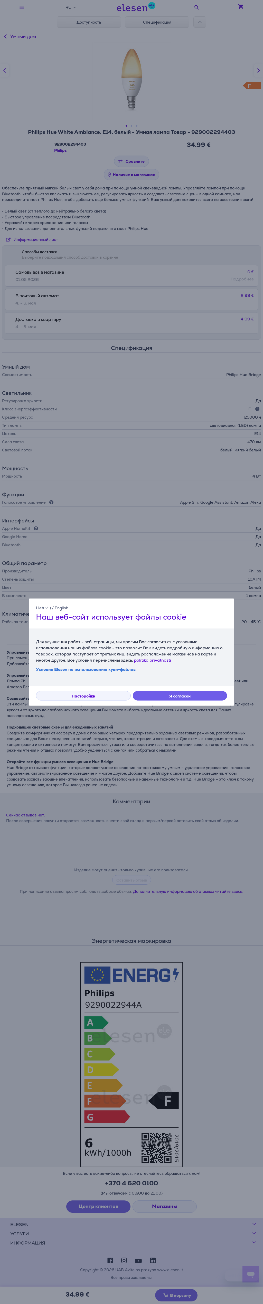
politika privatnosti (152, 660)
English (61, 607)
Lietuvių (43, 607)
